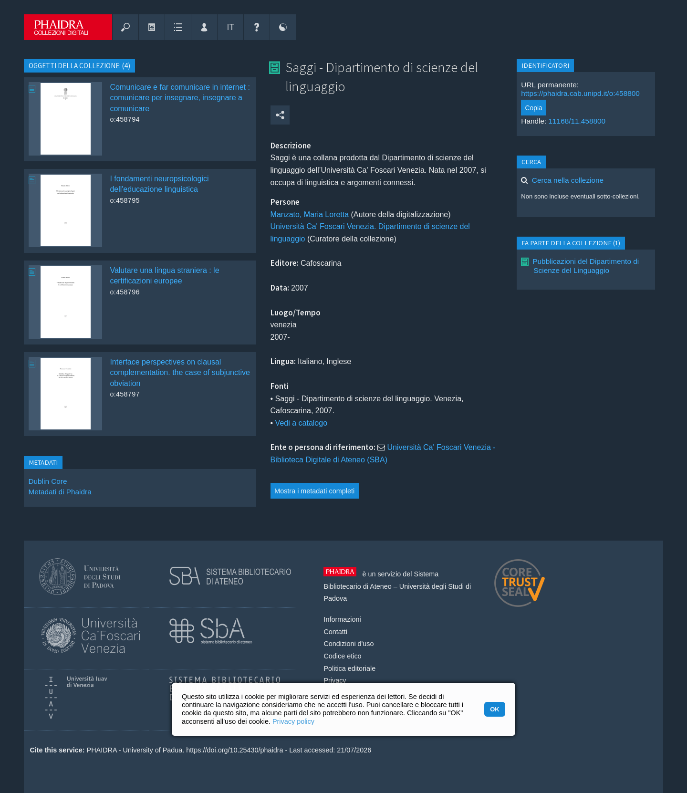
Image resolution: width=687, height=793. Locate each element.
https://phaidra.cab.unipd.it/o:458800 (580, 93)
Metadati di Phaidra (59, 492)
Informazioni (342, 619)
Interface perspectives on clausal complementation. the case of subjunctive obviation (180, 372)
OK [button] (494, 709)
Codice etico (342, 656)
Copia (533, 108)
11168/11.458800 (577, 121)
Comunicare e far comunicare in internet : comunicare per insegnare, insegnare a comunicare (180, 98)
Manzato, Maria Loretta (310, 214)
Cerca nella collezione (568, 180)
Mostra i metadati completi (314, 491)
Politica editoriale (349, 668)
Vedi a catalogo (301, 423)
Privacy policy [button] (293, 721)
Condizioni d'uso (348, 643)
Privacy (334, 680)
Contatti (335, 632)
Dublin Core (47, 481)
